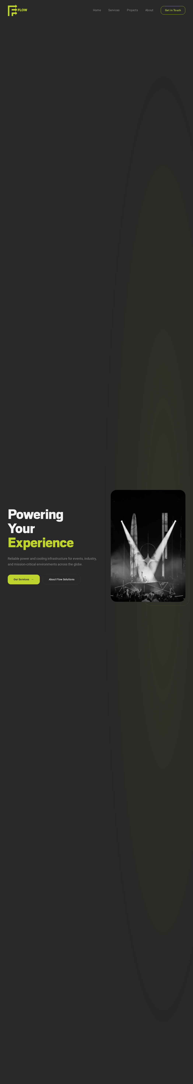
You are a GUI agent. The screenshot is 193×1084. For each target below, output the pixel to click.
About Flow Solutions (62, 579)
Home (97, 10)
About (149, 10)
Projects (132, 10)
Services (114, 10)
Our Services (24, 579)
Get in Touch (173, 10)
